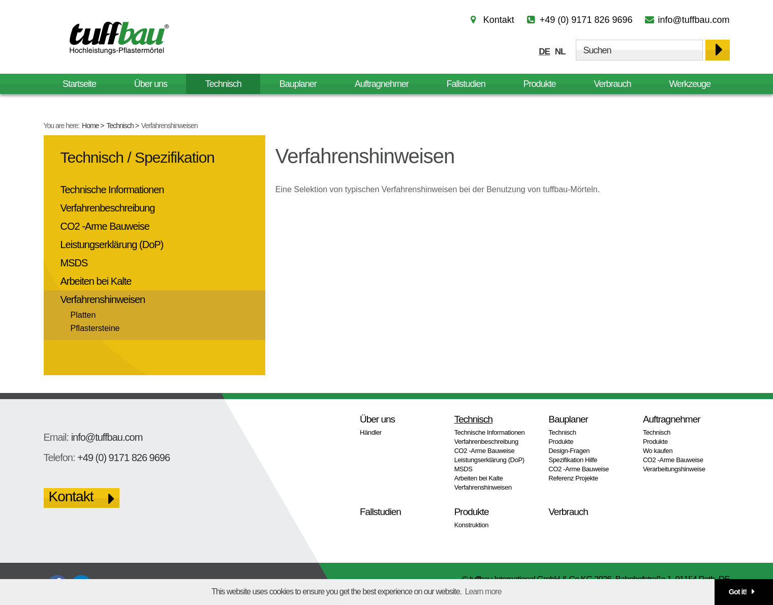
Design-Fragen (569, 450)
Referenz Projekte (573, 478)
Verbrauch (612, 84)
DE (544, 51)
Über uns (150, 84)
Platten (83, 315)
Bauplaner (298, 84)
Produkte (539, 84)
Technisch (120, 126)
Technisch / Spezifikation (137, 157)
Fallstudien (466, 84)
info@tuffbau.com (693, 20)
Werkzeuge (689, 84)
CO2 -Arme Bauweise (104, 226)
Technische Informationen (112, 189)
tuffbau (117, 37)
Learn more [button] (483, 591)
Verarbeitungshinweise (674, 469)
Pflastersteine (95, 328)
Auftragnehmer (382, 84)
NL (560, 51)
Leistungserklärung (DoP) (112, 244)
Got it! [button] (738, 592)
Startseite (79, 84)
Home (90, 126)
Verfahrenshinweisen (102, 299)
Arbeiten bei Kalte (96, 281)
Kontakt (498, 20)
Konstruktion (471, 525)
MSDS (74, 262)
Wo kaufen (657, 450)
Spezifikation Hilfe (572, 460)
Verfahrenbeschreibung (107, 208)
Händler (371, 432)
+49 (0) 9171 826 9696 (586, 20)
